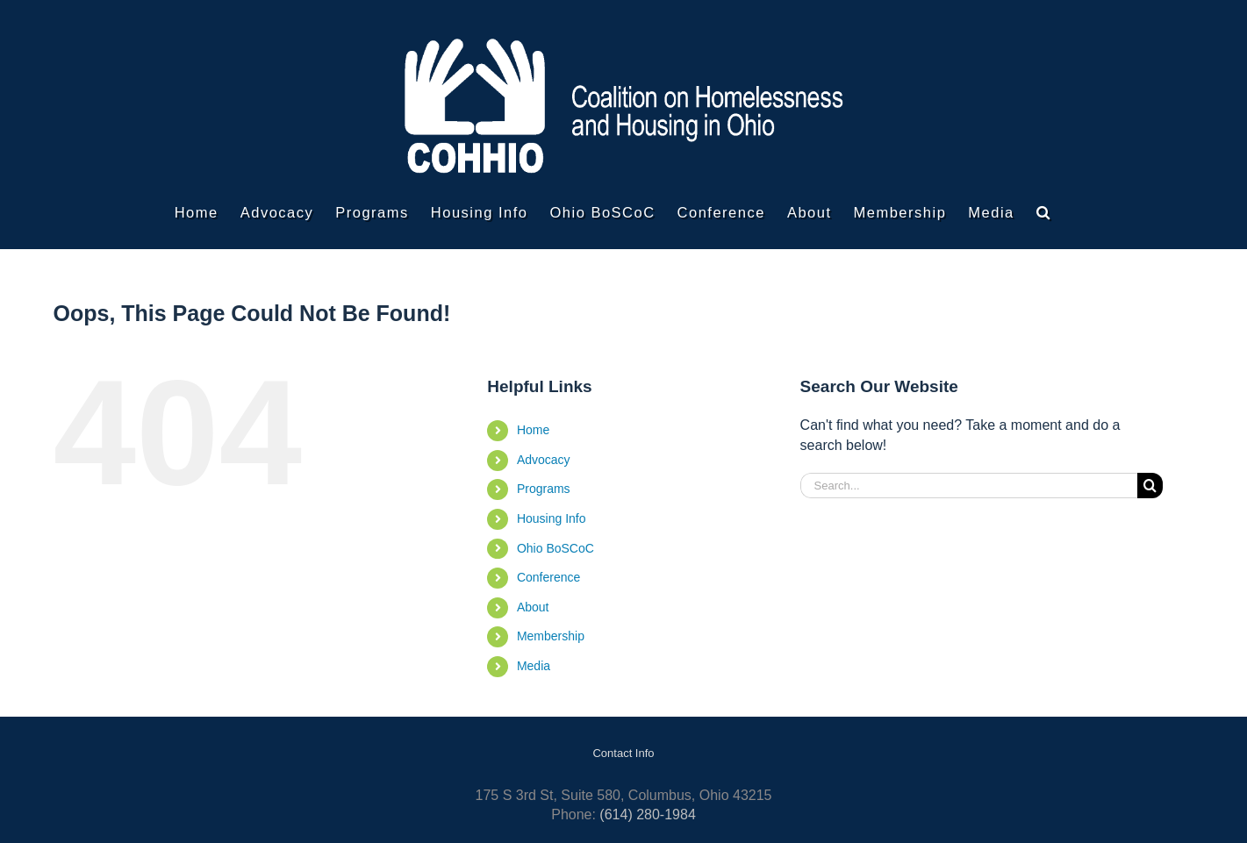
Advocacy (543, 460)
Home (533, 430)
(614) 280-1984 (647, 814)
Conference (548, 577)
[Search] (1150, 485)
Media (533, 666)
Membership (550, 636)
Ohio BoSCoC (555, 548)
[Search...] (968, 485)
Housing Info (551, 518)
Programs (543, 489)
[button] (1043, 212)
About (533, 607)
